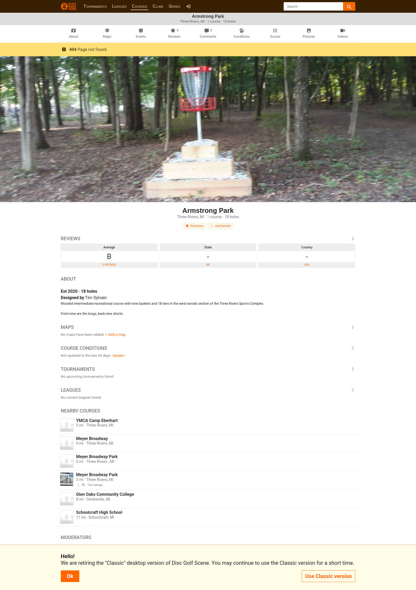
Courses (139, 6)
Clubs (158, 6)
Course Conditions (208, 348)
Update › (119, 355)
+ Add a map (115, 334)
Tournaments (95, 6)
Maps (208, 327)
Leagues (119, 6)
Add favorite (220, 226)
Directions (194, 226)
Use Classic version (328, 576)
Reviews (208, 238)
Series (174, 6)
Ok (70, 576)
